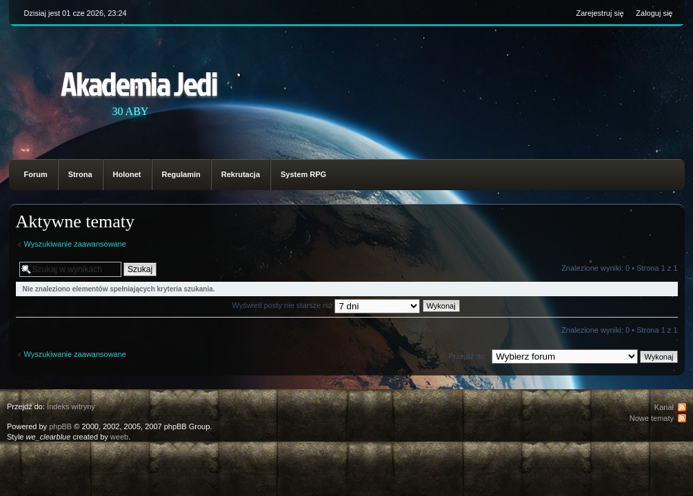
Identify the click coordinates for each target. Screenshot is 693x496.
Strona (80, 174)
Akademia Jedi (139, 83)
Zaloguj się (654, 13)
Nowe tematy (652, 418)
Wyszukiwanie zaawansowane (75, 244)
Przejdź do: (467, 356)
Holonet (127, 174)
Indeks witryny (71, 406)
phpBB (60, 426)
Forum (36, 174)
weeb (119, 437)
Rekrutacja (240, 174)
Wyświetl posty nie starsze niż (345, 305)
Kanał (664, 407)
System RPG (303, 174)
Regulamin (181, 174)
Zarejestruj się (599, 13)
